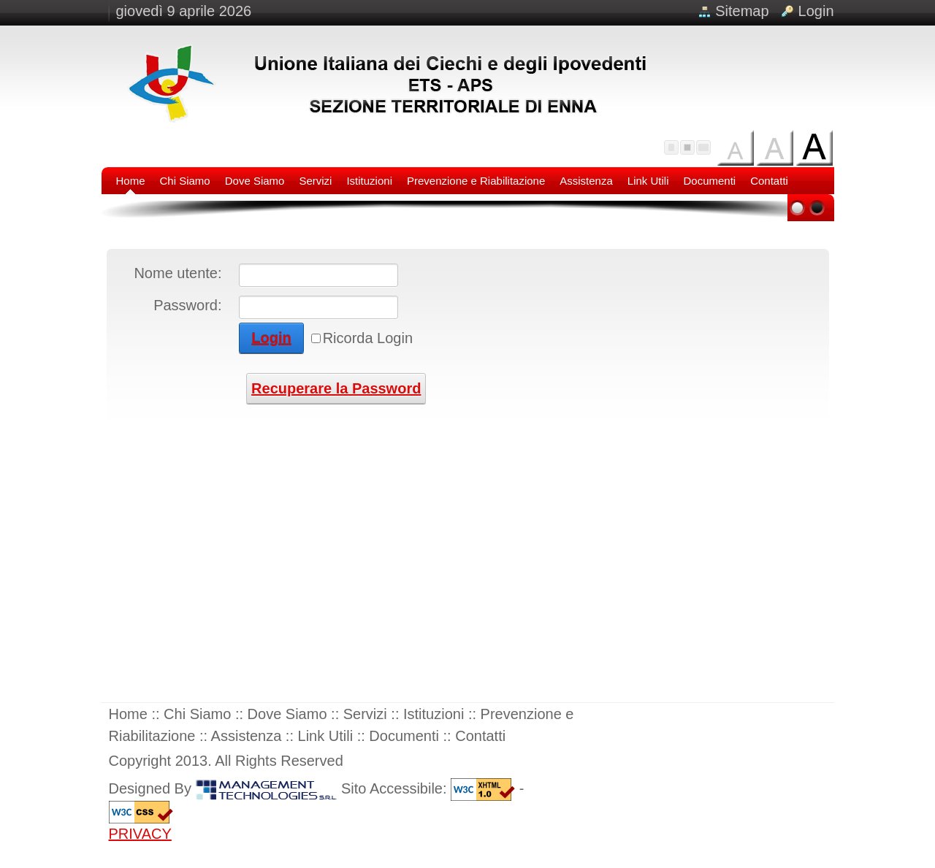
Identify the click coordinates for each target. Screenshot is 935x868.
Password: (187, 305)
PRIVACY (140, 834)
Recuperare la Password (336, 388)
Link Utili (326, 736)
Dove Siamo (287, 714)
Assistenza (246, 736)
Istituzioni (433, 714)
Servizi (365, 714)
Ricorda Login (368, 338)
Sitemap (741, 11)
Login (816, 11)
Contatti (480, 736)
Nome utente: (177, 273)
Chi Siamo (197, 714)
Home (130, 714)
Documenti (404, 736)
